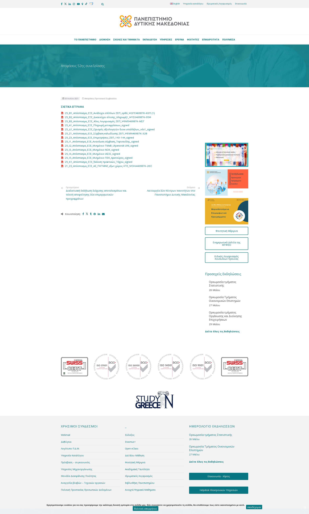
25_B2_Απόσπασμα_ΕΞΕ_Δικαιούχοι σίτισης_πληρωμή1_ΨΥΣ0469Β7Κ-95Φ (108, 117)
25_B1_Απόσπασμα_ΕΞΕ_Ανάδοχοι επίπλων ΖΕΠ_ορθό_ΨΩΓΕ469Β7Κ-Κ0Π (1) (110, 113)
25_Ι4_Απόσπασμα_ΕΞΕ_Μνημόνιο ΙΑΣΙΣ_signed (92, 153)
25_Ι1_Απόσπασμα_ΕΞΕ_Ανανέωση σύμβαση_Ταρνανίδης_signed (102, 141)
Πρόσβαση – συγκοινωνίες (75, 445)
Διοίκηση (105, 39)
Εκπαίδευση (150, 39)
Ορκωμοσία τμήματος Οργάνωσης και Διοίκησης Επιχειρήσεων (225, 299)
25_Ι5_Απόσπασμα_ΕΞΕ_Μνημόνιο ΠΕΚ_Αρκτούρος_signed (98, 157)
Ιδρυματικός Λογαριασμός (219, 3)
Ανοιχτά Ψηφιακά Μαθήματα (140, 473)
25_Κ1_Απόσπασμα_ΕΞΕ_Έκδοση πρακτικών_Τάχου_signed (98, 161)
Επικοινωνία (241, 3)
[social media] (61, 4)
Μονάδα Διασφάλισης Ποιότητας (78, 459)
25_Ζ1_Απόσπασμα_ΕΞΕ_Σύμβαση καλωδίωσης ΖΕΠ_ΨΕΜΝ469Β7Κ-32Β (106, 133)
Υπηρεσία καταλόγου (193, 3)
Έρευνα (180, 39)
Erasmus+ (130, 424)
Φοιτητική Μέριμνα (135, 445)
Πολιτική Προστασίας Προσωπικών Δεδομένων (86, 473)
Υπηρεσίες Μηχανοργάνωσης (76, 452)
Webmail (65, 418)
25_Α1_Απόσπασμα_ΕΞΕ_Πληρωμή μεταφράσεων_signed (97, 125)
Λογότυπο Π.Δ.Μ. (70, 431)
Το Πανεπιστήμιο (85, 39)
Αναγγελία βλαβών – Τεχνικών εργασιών (83, 466)
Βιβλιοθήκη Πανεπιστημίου (139, 466)
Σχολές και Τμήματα (127, 39)
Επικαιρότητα (211, 39)
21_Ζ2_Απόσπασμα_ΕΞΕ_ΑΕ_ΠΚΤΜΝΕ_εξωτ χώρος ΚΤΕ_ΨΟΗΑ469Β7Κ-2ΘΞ (108, 166)
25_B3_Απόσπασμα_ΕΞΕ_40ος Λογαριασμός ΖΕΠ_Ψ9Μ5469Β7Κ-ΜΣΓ (104, 121)
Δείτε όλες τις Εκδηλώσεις (222, 314)
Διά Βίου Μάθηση (134, 438)
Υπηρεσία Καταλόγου (72, 438)
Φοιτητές (193, 39)
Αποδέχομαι (254, 507)
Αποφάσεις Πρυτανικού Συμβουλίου (101, 98)
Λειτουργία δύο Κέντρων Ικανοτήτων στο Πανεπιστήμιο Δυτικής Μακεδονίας (171, 192)
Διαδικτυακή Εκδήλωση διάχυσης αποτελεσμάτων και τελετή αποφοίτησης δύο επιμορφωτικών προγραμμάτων (97, 193)
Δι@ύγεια (66, 424)
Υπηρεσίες (166, 39)
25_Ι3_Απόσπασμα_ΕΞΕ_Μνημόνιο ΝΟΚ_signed (92, 149)
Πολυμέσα (228, 39)
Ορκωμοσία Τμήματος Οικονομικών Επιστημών (224, 282)
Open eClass (131, 431)
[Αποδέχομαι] (305, 507)
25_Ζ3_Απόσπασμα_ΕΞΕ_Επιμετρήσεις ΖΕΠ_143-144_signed (99, 137)
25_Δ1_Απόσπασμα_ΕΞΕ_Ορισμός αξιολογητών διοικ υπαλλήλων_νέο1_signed (110, 129)
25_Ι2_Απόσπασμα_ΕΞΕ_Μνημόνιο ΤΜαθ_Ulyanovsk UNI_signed (101, 145)
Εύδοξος (129, 418)
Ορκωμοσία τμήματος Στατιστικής (222, 267)
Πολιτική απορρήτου (145, 508)
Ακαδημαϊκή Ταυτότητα (137, 452)
